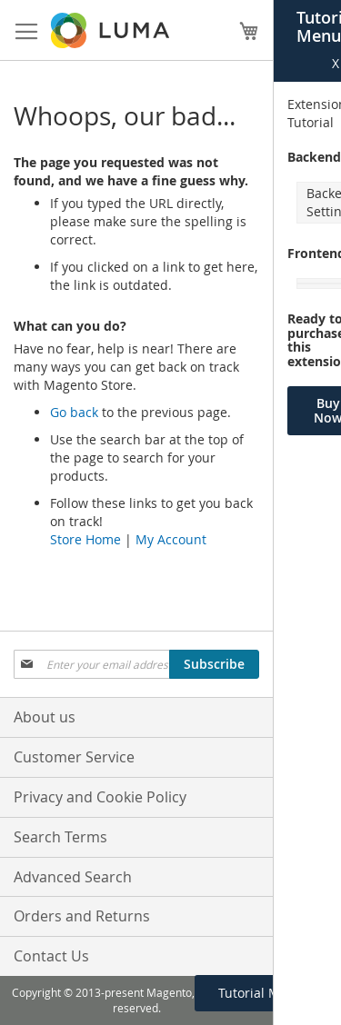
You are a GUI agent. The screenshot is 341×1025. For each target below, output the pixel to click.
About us (44, 717)
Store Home (85, 539)
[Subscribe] (214, 664)
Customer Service (74, 757)
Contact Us (51, 956)
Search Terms (60, 837)
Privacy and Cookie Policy (100, 797)
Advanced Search (73, 877)
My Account (170, 539)
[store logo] (111, 30)
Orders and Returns (82, 916)
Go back (74, 412)
